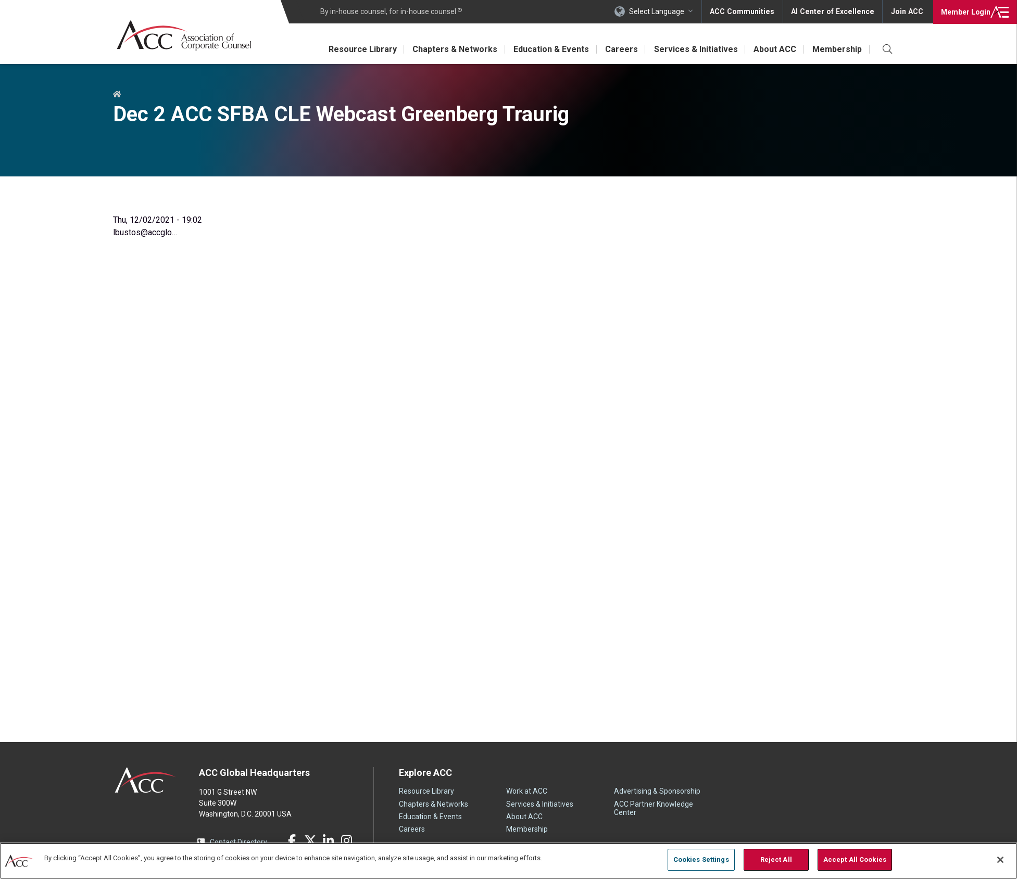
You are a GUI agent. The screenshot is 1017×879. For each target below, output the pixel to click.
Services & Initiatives (694, 49)
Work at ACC (526, 791)
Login (964, 11)
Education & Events (548, 49)
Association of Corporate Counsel (184, 36)
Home (117, 95)
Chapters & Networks (451, 49)
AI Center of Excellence (834, 11)
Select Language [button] (660, 11)
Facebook (292, 840)
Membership (837, 49)
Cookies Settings (701, 859)
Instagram (346, 840)
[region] (508, 860)
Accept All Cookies (854, 859)
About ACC (774, 49)
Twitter (310, 840)
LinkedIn (328, 840)
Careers (619, 49)
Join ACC (907, 11)
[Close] (1000, 859)
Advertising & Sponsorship (657, 791)
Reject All (776, 859)
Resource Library (358, 49)
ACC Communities (745, 11)
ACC (145, 780)
